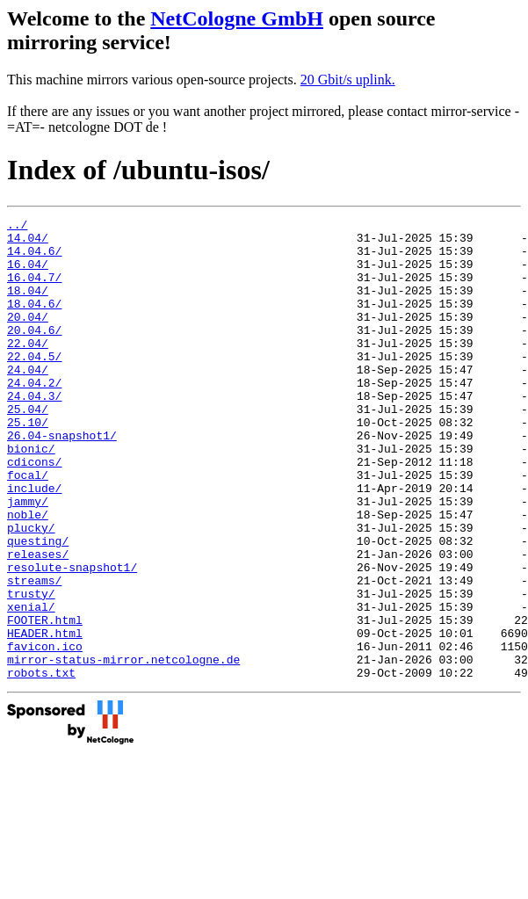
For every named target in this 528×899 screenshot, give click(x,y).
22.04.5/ (34, 385)
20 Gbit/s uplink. (347, 79)
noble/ (27, 575)
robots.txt (41, 764)
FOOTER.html (45, 701)
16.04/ (27, 274)
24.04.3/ (34, 432)
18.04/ (27, 306)
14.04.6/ (34, 258)
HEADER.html (45, 717)
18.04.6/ (34, 322)
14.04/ (27, 242)
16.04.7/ (34, 290)
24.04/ (27, 401)
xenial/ (31, 685)
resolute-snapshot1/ (72, 638)
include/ (34, 543)
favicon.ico (45, 733)
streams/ (34, 654)
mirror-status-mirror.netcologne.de (123, 749)
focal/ (27, 527)
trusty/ (31, 670)
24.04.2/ (34, 416)
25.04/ (27, 448)
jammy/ (27, 559)
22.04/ (27, 369)
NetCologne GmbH (236, 18)
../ (17, 227)
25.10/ (27, 464)
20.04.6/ (34, 353)
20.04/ (27, 337)
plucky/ (31, 590)
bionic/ (31, 496)
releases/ (38, 622)
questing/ (38, 606)
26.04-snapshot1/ (62, 480)
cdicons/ (34, 511)
